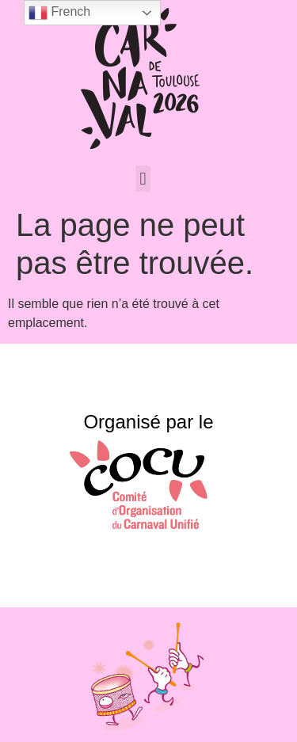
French (59, 12)
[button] (142, 179)
